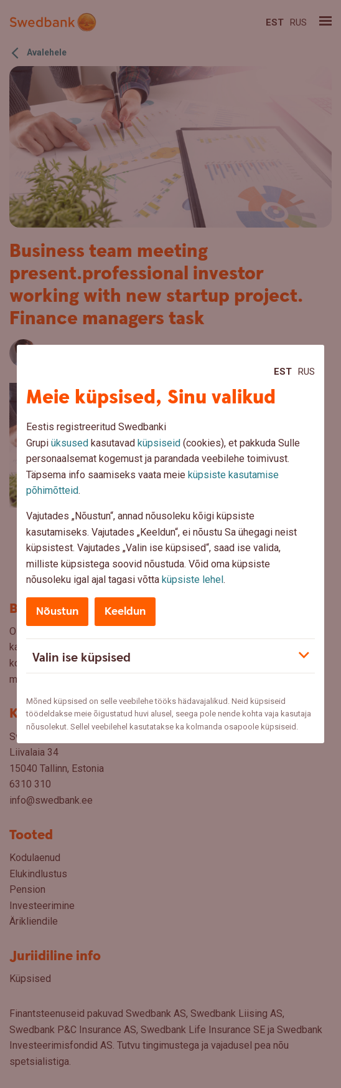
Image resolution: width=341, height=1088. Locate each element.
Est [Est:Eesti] (283, 371)
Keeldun (125, 611)
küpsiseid (159, 443)
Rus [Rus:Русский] (306, 371)
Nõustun (57, 611)
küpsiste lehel (192, 579)
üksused (69, 443)
